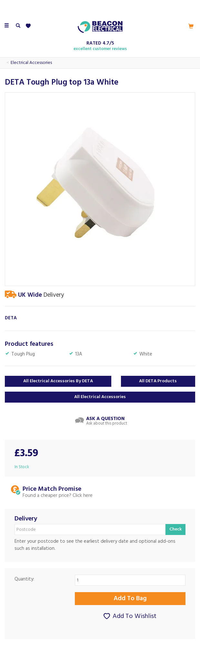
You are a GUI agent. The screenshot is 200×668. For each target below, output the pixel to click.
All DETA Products (158, 381)
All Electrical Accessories (100, 397)
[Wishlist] (29, 26)
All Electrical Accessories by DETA (58, 381)
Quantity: (24, 579)
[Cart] (191, 26)
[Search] (18, 26)
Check (175, 529)
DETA (11, 318)
